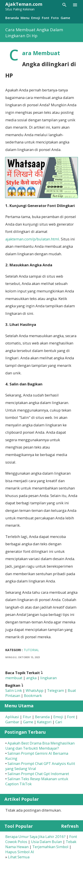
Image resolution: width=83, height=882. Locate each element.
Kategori (44, 721)
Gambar (12, 721)
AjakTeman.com (23, 4)
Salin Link (13, 690)
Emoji (35, 17)
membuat (13, 677)
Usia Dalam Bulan (46, 841)
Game (65, 17)
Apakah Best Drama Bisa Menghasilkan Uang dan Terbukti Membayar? (40, 746)
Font (45, 17)
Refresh (70, 826)
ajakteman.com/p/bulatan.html (32, 239)
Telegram (55, 690)
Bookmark (33, 695)
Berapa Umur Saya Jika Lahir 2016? (35, 836)
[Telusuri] (64, 5)
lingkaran (48, 677)
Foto (55, 17)
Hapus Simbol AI (19, 851)
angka (31, 677)
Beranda (12, 17)
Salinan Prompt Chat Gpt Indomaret (38, 773)
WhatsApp (34, 690)
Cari (58, 721)
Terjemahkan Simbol (50, 846)
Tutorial (31, 650)
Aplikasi (12, 716)
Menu (25, 17)
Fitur (27, 716)
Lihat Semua (18, 856)
